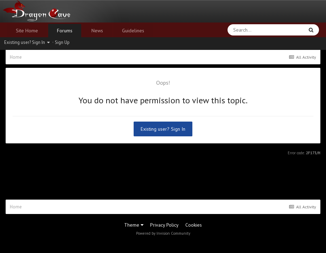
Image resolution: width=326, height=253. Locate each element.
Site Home (27, 30)
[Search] (247, 29)
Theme (133, 225)
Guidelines (133, 30)
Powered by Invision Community (163, 233)
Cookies (193, 225)
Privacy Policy (164, 225)
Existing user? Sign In (27, 42)
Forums (64, 30)
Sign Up (62, 42)
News (97, 30)
